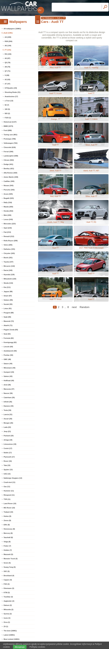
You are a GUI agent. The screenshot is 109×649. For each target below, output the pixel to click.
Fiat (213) (7, 232)
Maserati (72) (9, 321)
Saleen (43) (8, 376)
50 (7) (7, 105)
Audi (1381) (8, 33)
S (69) (7, 75)
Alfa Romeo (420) (10, 173)
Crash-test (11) (9, 482)
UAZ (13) (7, 474)
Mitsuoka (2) (8, 609)
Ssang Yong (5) (10, 567)
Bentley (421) (9, 168)
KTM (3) (7, 592)
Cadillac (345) (9, 181)
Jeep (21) (7, 431)
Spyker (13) (8, 469)
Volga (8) (7, 542)
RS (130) (8, 54)
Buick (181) (8, 257)
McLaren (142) (9, 266)
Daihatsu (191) (9, 249)
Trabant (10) (8, 512)
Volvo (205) (8, 245)
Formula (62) (9, 338)
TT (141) (8, 50)
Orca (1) (7, 622)
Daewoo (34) (8, 406)
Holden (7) (8, 550)
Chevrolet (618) (10, 147)
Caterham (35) (9, 397)
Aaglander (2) (9, 601)
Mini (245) (7, 215)
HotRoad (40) (9, 380)
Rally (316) (8, 202)
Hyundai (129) (9, 274)
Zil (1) (6, 626)
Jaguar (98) (8, 291)
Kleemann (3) (9, 588)
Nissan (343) (8, 185)
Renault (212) (9, 236)
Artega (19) (8, 440)
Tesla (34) (7, 410)
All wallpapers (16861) (12, 29)
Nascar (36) (8, 393)
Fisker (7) (7, 546)
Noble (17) (8, 453)
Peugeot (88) (9, 313)
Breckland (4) (9, 575)
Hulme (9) (7, 516)
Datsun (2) (8, 605)
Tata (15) (7, 465)
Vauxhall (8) (8, 537)
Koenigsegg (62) (10, 342)
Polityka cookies (37, 646)
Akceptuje (20, 647)
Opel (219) (8, 228)
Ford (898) (8, 130)
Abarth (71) (8, 325)
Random (84, 307)
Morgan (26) (8, 423)
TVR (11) (7, 499)
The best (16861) (10, 631)
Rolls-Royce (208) (11, 241)
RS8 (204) (8, 41)
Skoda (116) (8, 283)
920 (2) (7, 113)
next (74, 307)
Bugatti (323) (9, 198)
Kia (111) (7, 287)
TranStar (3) (8, 597)
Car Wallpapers (48, 18)
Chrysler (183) (9, 253)
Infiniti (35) (8, 402)
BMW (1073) (8, 126)
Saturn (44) (8, 363)
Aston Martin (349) (11, 177)
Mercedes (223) (10, 224)
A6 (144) (8, 45)
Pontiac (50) (8, 355)
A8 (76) (7, 67)
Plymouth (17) (9, 457)
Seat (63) (7, 334)
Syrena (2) (8, 614)
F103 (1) (8, 118)
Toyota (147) (8, 262)
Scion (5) (7, 563)
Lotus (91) (8, 308)
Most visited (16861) (12, 639)
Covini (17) (8, 448)
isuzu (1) (7, 618)
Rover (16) (8, 461)
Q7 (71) (7, 71)
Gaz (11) (7, 486)
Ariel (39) (7, 385)
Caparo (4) (8, 580)
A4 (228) (8, 37)
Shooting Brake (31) (12, 92)
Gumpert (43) (9, 372)
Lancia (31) (8, 414)
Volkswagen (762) (11, 143)
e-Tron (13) (9, 101)
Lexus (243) (8, 219)
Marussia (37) (9, 389)
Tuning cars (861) (10, 135)
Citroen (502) (9, 160)
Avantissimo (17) (11, 96)
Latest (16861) (9, 635)
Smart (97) (8, 296)
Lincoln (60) (8, 347)
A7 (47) (7, 84)
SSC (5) (7, 571)
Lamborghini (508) (11, 156)
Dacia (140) (8, 270)
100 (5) (7, 109)
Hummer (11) (9, 491)
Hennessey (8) (9, 529)
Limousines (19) (10, 444)
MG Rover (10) (9, 508)
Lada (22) (7, 427)
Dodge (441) (8, 164)
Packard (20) (8, 436)
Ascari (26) (8, 419)
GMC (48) (7, 359)
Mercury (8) (8, 533)
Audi (58, 18)
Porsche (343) (9, 190)
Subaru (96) (8, 300)
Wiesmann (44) (9, 368)
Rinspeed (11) (9, 495)
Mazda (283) (8, 207)
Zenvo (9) (7, 520)
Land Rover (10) (10, 503)
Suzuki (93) (8, 304)
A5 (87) (7, 58)
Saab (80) (7, 317)
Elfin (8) (7, 525)
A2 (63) (7, 79)
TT (64, 18)
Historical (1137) (10, 122)
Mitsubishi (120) (10, 279)
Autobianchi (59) (10, 351)
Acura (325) (8, 194)
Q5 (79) (7, 62)
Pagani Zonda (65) (11, 330)
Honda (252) (8, 211)
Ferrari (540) (8, 151)
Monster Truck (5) (11, 559)
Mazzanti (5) (8, 554)
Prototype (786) (10, 139)
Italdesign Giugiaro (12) (13, 478)
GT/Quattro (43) (11, 88)
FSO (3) (7, 584)
